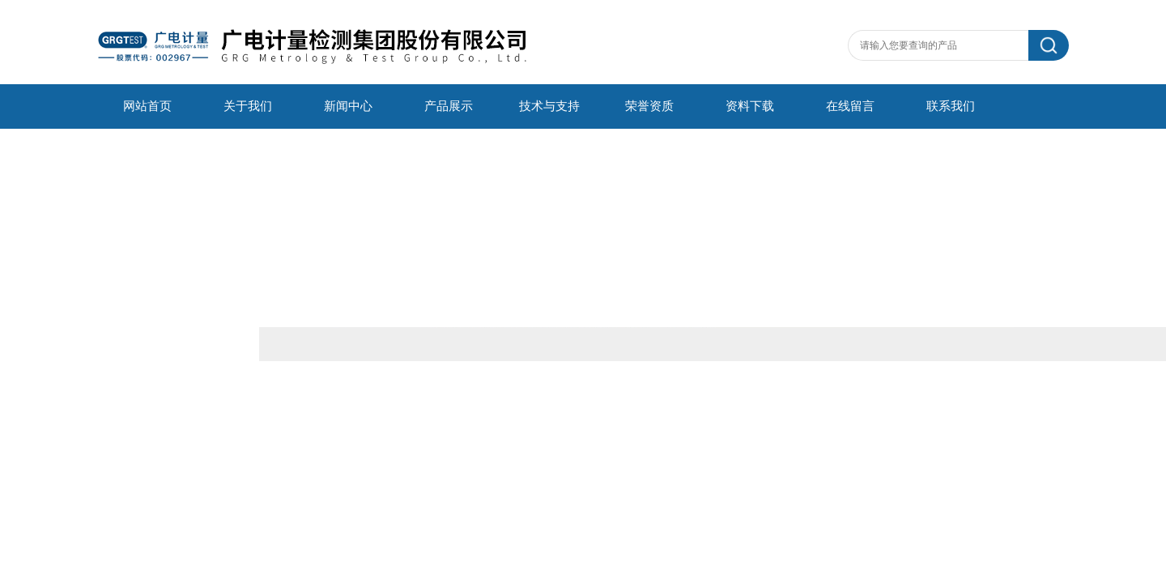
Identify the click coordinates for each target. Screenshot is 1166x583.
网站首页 (147, 106)
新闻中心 (348, 106)
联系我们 (950, 106)
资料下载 (750, 106)
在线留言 (850, 106)
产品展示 (448, 106)
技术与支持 (549, 106)
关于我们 (247, 106)
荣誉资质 (649, 106)
